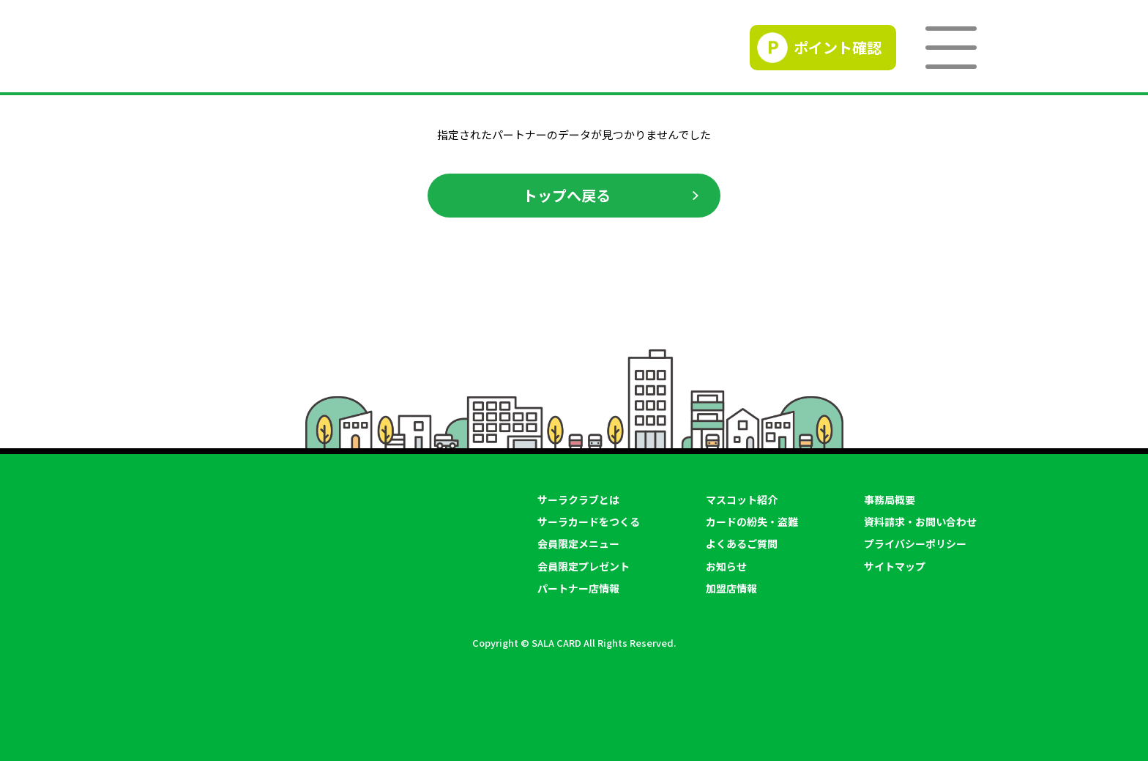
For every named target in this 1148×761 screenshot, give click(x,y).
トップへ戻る (567, 195)
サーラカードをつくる (588, 521)
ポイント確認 (837, 47)
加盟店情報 (731, 588)
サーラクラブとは (578, 499)
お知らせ (726, 566)
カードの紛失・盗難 (752, 521)
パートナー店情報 (578, 588)
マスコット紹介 (742, 499)
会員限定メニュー (578, 543)
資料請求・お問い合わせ (920, 521)
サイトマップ (894, 566)
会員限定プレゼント (583, 566)
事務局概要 (889, 499)
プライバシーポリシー (915, 543)
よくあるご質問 (742, 543)
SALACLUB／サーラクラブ (278, 48)
